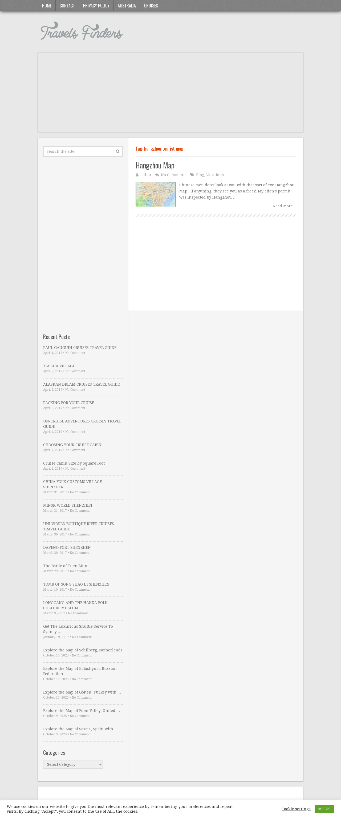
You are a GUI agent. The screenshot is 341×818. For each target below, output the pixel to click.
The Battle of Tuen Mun (65, 566)
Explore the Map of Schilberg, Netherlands (83, 650)
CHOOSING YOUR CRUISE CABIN (72, 445)
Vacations (215, 175)
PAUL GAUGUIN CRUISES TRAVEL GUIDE (79, 347)
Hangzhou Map (155, 165)
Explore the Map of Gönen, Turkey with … (82, 692)
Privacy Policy (96, 5)
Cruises (151, 5)
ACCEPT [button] (324, 809)
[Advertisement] (170, 95)
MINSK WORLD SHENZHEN (67, 505)
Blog (200, 175)
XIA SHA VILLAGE (59, 366)
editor (146, 175)
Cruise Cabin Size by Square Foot (74, 463)
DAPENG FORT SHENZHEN (67, 547)
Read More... (284, 206)
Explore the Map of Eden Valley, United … (81, 710)
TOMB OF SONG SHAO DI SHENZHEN (76, 584)
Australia (127, 5)
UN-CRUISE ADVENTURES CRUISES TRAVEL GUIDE (82, 424)
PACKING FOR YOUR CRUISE (68, 403)
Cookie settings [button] (296, 809)
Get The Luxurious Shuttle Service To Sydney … (78, 629)
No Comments (173, 175)
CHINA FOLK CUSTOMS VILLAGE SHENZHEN (72, 484)
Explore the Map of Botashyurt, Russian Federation (80, 671)
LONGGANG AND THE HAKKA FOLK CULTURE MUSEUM (75, 605)
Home (46, 5)
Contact (67, 5)
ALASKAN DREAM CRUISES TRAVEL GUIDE (81, 384)
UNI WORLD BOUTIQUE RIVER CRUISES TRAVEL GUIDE (78, 526)
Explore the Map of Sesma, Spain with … (80, 729)
